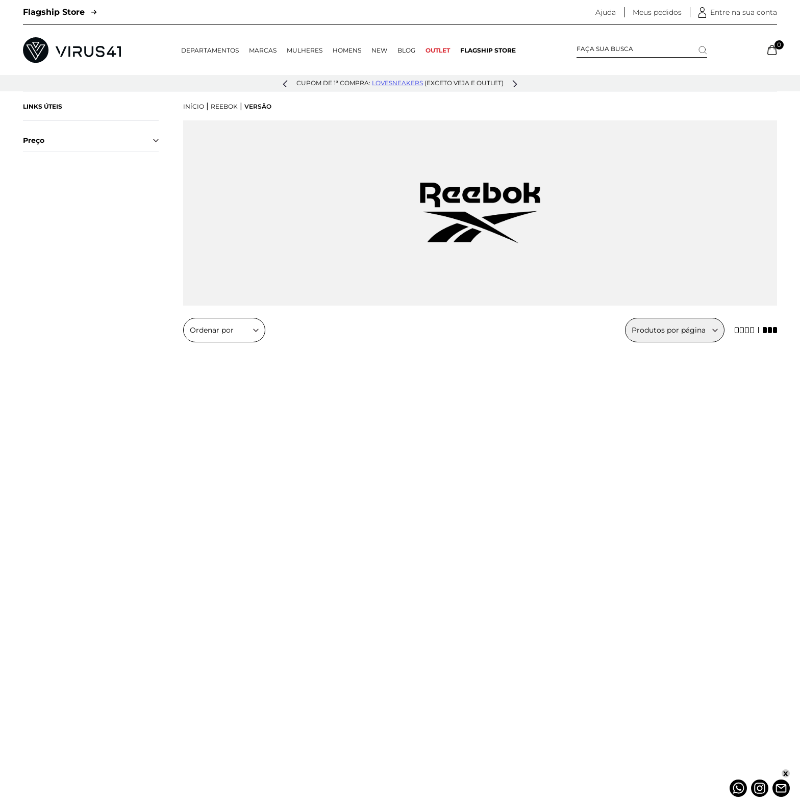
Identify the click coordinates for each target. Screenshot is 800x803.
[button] (285, 84)
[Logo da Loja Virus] (72, 50)
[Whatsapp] (738, 788)
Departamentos (210, 50)
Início (193, 106)
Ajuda (605, 12)
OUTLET (438, 50)
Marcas (263, 50)
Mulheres (304, 50)
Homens (347, 50)
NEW (379, 50)
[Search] (702, 50)
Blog (406, 50)
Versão (257, 106)
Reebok (224, 106)
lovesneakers (397, 83)
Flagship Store (59, 12)
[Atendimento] (781, 788)
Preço (91, 140)
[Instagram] (759, 788)
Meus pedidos (657, 12)
